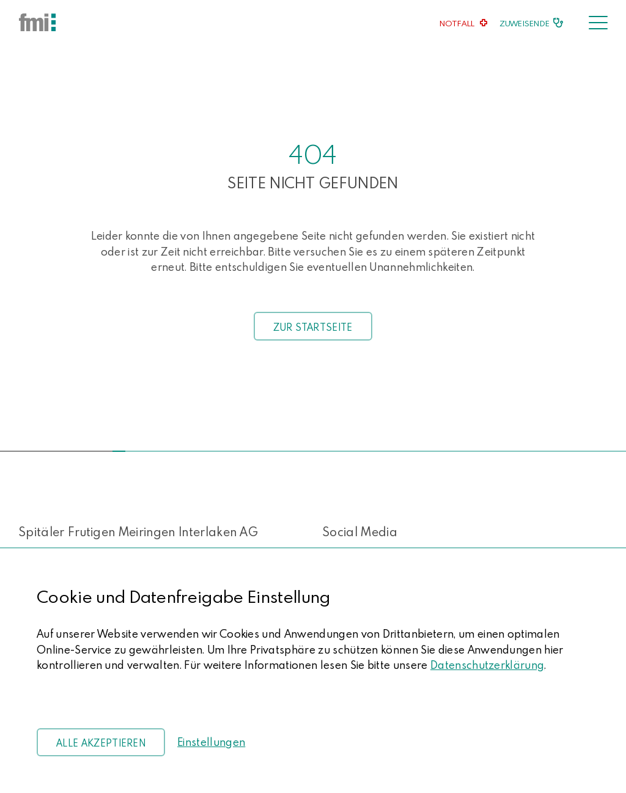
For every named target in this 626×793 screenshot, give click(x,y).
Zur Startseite (312, 326)
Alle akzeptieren (100, 743)
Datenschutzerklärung (487, 665)
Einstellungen (211, 742)
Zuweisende (524, 23)
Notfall (457, 23)
